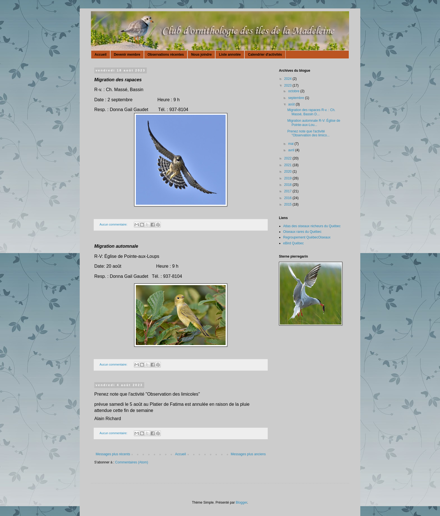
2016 (288, 198)
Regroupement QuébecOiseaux (307, 237)
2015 (288, 204)
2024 (288, 79)
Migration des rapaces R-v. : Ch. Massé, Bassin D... (311, 112)
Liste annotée (229, 55)
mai (291, 144)
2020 (288, 171)
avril (291, 150)
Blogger (241, 502)
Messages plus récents (113, 454)
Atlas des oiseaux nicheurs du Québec (312, 226)
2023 (288, 85)
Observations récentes (166, 55)
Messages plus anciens (248, 454)
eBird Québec (293, 243)
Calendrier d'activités (265, 55)
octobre (294, 91)
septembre (296, 98)
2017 (288, 191)
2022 (288, 158)
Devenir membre (127, 55)
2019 (288, 178)
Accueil (101, 55)
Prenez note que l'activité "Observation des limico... (308, 133)
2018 (288, 185)
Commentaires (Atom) (131, 462)
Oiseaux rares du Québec (302, 232)
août (292, 104)
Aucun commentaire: (114, 224)
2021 (288, 165)
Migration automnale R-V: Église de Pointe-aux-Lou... (313, 123)
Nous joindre (201, 55)
